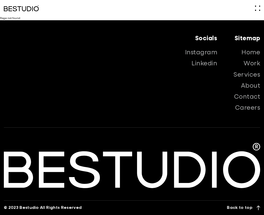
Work (252, 63)
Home (250, 52)
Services (247, 75)
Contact (247, 97)
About (250, 86)
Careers (247, 108)
